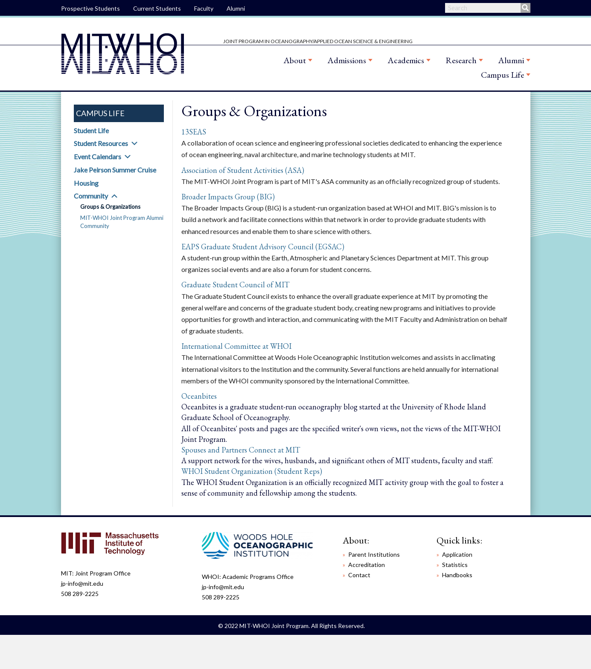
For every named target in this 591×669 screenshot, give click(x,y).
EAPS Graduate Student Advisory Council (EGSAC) (262, 246)
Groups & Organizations (110, 206)
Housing (86, 183)
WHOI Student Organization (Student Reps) (251, 471)
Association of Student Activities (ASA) (242, 170)
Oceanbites (199, 396)
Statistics (455, 564)
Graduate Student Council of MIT (235, 284)
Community (91, 196)
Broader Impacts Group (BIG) (228, 197)
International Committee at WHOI (236, 346)
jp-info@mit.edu (82, 583)
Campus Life (502, 74)
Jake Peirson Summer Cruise (115, 170)
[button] (134, 143)
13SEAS (193, 132)
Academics (405, 60)
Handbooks (457, 574)
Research (461, 60)
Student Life (91, 130)
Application (457, 554)
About (294, 60)
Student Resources (101, 143)
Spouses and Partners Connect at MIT (240, 450)
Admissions (346, 60)
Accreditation (366, 564)
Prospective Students (90, 8)
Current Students (157, 8)
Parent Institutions (374, 554)
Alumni (236, 8)
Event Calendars (97, 156)
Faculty (203, 8)
